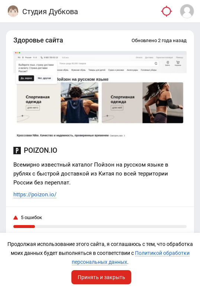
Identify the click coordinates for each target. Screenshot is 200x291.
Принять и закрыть (101, 277)
